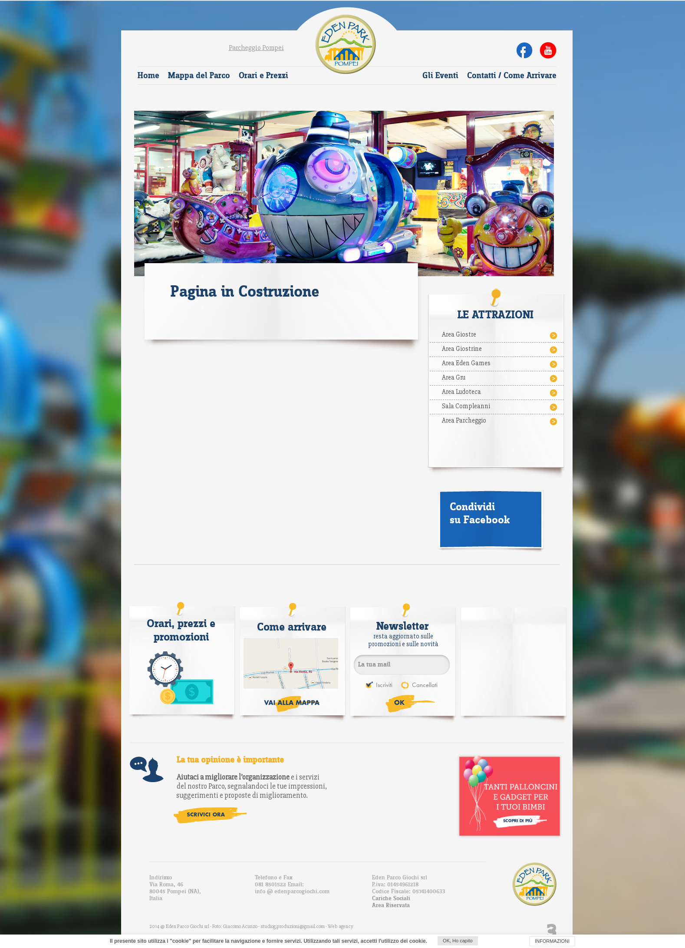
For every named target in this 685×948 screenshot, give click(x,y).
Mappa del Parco (199, 76)
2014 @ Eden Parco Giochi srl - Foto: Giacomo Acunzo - (204, 926)
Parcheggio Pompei (256, 47)
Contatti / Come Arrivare (512, 76)
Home (148, 76)
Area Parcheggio (500, 421)
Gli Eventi (440, 76)
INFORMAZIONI (552, 941)
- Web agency (339, 926)
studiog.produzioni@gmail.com (293, 926)
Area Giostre (500, 335)
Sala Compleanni (500, 407)
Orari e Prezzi (263, 76)
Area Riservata (391, 905)
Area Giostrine (500, 349)
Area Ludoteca (500, 392)
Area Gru (500, 378)
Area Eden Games (500, 364)
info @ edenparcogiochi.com (292, 891)
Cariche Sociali (391, 898)
